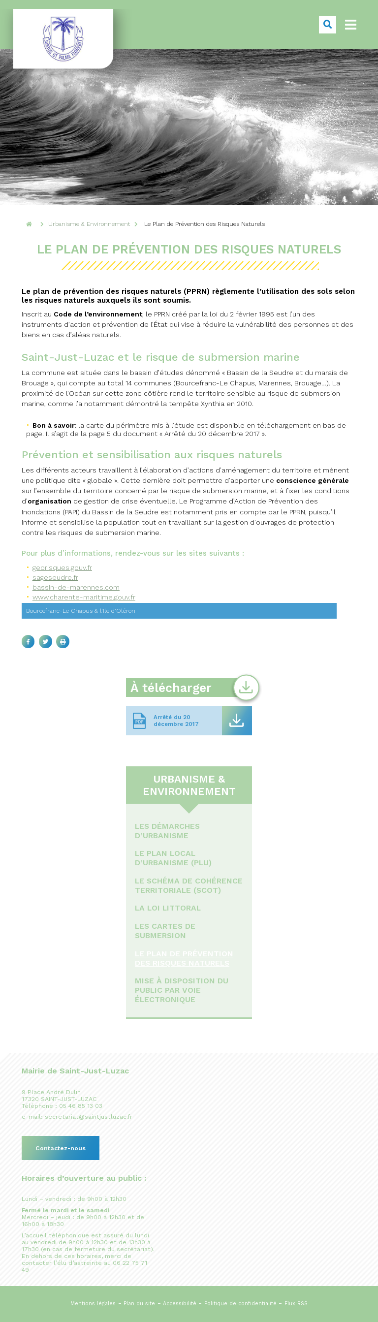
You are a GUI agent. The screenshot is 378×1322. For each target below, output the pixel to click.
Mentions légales (93, 1303)
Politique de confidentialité (240, 1303)
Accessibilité (179, 1303)
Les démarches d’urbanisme (167, 830)
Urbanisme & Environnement (189, 785)
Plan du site (139, 1303)
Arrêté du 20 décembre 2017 (176, 720)
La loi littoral (168, 908)
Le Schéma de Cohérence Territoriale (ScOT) (189, 885)
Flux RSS (296, 1303)
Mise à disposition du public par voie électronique (181, 990)
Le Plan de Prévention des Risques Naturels (184, 958)
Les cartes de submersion (165, 930)
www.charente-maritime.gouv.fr (83, 597)
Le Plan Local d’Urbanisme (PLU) (173, 858)
